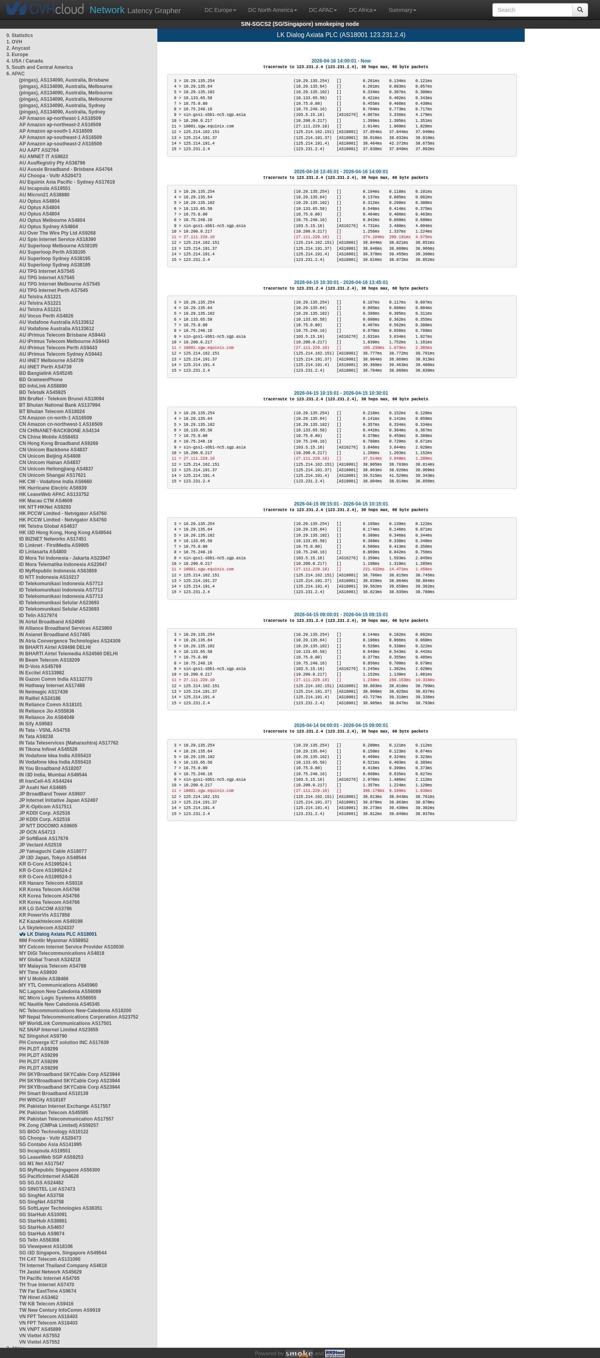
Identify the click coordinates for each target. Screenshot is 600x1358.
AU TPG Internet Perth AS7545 (53, 290)
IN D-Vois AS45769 (40, 666)
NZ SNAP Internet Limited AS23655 (58, 1030)
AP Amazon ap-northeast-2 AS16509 (60, 124)
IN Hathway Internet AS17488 (52, 685)
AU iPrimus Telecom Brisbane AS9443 (62, 335)
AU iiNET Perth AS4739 (45, 367)
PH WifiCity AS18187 (42, 1100)
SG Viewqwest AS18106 (46, 1246)
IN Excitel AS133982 (42, 673)
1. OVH (14, 42)
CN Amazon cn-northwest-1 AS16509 (60, 424)
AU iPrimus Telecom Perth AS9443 (58, 348)
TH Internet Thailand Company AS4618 (63, 1265)
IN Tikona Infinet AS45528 (48, 749)
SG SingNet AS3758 (41, 1195)
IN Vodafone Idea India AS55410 (55, 755)
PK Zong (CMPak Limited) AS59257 (59, 1125)
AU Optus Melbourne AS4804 (52, 220)
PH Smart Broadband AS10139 (53, 1093)
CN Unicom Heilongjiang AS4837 (56, 469)
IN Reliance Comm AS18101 (50, 704)
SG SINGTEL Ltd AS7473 (47, 1189)
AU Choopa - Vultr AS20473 (50, 175)
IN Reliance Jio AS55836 (46, 711)
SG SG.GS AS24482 (41, 1183)
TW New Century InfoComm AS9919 (59, 1310)
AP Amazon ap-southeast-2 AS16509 (60, 144)
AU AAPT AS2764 (39, 150)
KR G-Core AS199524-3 (45, 877)
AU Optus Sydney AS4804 (48, 226)
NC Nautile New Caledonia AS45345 (59, 1004)
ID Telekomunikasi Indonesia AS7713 (61, 583)
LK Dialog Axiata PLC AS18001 (62, 934)
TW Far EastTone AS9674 (47, 1291)
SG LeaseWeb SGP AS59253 (51, 1157)
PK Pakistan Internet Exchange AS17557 (65, 1106)
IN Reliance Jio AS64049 (46, 717)
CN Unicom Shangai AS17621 (52, 475)
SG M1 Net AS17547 (41, 1163)
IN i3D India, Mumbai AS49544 (53, 775)
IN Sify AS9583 (36, 724)
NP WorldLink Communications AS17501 (65, 1023)
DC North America (272, 10)
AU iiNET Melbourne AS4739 (51, 360)
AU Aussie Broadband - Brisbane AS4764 (66, 169)
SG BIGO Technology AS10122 (53, 1132)
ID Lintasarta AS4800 (43, 552)
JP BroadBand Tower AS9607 (52, 794)
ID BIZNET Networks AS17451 (52, 539)
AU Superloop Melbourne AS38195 (58, 246)
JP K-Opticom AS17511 (45, 806)
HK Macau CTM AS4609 (46, 501)
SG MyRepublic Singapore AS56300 (59, 1170)
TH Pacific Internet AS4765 (49, 1278)
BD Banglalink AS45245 (46, 373)
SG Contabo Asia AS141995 (50, 1144)
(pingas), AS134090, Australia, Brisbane (64, 80)
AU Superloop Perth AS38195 (52, 252)
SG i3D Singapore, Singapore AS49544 (63, 1253)
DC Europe (220, 10)
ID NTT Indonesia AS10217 (49, 577)
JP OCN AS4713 (37, 832)
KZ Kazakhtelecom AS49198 (51, 921)
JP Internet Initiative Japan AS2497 (58, 800)
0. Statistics (19, 35)
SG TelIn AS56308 (39, 1240)
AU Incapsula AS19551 (45, 188)
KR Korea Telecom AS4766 (49, 889)
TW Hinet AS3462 (38, 1297)
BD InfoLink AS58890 (43, 386)
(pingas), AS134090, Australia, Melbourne (66, 86)
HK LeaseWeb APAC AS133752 (54, 494)
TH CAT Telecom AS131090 (49, 1259)
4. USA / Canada (24, 61)
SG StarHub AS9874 (42, 1234)
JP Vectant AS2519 (40, 845)
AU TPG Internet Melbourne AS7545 (59, 284)
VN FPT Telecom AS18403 (48, 1316)
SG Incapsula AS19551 (45, 1151)
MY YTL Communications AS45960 (58, 985)
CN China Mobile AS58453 (48, 437)
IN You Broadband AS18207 (50, 768)
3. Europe (17, 54)
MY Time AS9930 (38, 972)
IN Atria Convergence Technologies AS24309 (69, 641)
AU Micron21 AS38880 (44, 195)
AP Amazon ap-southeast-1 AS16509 (60, 137)
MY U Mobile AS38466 (44, 979)
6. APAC (15, 73)
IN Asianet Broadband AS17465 (54, 634)
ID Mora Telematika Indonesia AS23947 (63, 564)
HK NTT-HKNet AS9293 (45, 507)
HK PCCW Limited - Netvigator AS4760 (63, 513)
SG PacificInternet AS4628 (49, 1176)
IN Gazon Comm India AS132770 (55, 679)
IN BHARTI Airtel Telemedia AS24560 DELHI (68, 653)
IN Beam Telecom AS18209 (49, 660)
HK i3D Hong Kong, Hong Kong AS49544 (65, 532)
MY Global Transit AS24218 (49, 959)
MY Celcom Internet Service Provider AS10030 (71, 947)
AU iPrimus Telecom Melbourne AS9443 (64, 341)
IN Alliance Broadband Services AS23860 (65, 628)
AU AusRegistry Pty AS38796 (52, 163)
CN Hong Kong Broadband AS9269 (58, 443)
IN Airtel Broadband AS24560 (52, 622)
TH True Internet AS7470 (46, 1284)
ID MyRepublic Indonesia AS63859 (58, 571)
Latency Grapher (135, 9)
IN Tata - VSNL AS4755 (44, 730)
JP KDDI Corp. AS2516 (44, 813)
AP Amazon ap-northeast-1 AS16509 (60, 118)
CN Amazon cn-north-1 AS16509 (55, 418)
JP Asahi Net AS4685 (43, 787)
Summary (402, 10)
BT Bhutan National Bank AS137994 (59, 405)
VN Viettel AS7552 (39, 1335)
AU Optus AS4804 (39, 201)
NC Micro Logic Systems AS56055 (57, 998)
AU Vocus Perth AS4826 (46, 316)
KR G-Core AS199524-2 (45, 870)
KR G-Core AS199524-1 (45, 864)
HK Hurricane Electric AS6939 (53, 488)
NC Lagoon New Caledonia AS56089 (60, 991)
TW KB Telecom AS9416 (46, 1304)
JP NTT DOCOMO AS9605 (48, 826)
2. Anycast (18, 48)
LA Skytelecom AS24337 (47, 928)
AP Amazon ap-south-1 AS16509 (55, 131)
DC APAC (323, 10)
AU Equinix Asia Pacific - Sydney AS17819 (67, 182)
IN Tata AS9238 (36, 736)
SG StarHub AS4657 (42, 1227)
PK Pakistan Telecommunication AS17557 (66, 1119)
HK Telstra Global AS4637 (48, 526)
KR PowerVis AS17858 (44, 915)
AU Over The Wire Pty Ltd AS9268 (57, 233)
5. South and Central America (39, 67)
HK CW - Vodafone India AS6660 (55, 481)
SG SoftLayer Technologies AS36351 (60, 1208)
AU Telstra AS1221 (40, 297)
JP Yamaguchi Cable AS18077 (53, 851)
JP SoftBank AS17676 (43, 838)
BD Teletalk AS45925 (42, 392)
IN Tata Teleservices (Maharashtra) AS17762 (68, 743)
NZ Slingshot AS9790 (43, 1036)
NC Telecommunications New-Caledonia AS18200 (75, 1010)
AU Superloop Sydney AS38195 (54, 258)
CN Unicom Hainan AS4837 (49, 462)
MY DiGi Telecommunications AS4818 (61, 953)
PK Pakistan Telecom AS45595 (53, 1112)
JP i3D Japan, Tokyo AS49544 (52, 857)
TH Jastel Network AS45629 (50, 1272)
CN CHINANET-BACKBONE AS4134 (59, 430)
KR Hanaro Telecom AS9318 (50, 883)
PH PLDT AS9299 (38, 1049)
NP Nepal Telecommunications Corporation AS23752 (78, 1017)
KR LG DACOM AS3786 (45, 908)
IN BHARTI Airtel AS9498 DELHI (55, 647)
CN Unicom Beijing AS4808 (49, 456)
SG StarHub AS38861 (43, 1221)
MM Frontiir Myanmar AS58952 (53, 940)
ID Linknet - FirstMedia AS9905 (54, 545)
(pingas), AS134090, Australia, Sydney (62, 105)
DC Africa (362, 10)
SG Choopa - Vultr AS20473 (50, 1138)
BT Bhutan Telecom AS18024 (52, 411)
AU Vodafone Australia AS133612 (56, 322)
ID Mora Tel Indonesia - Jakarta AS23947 (64, 558)
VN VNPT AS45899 (40, 1329)
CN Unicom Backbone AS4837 (53, 450)
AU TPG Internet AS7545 (47, 271)
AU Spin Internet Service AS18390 (57, 239)
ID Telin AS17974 (38, 615)
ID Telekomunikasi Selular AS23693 (59, 603)
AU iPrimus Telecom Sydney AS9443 (60, 354)
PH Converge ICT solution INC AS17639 (64, 1042)
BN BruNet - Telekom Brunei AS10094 (61, 399)
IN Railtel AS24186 (40, 698)
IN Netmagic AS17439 (43, 692)
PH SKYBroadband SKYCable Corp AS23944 (69, 1074)
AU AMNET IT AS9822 (43, 156)
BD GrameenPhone (41, 379)
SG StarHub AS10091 (43, 1214)
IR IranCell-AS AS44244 (45, 781)
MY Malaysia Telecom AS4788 (52, 966)
